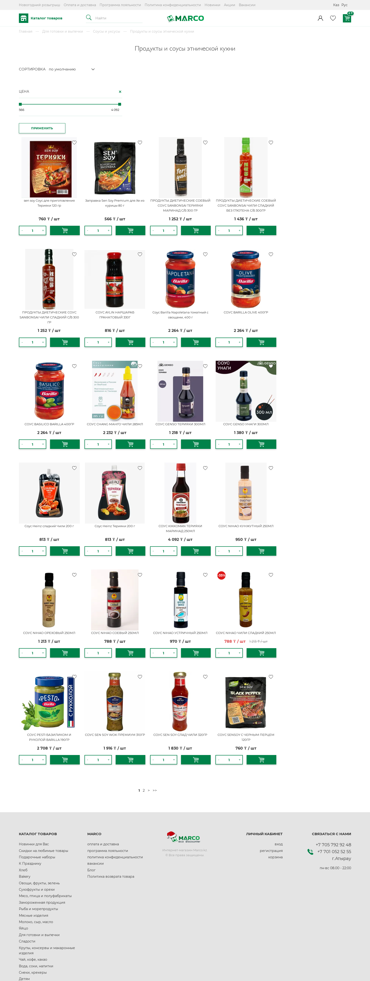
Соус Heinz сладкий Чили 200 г (132, 463)
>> (234, 727)
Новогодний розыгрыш (39, 5)
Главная (25, 31)
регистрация (271, 788)
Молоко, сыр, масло (36, 859)
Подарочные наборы (37, 794)
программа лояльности (107, 788)
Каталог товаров (40, 18)
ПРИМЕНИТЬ (35, 126)
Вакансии (247, 5)
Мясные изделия (33, 853)
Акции (229, 5)
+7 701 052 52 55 (334, 789)
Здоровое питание (35, 936)
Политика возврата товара (110, 814)
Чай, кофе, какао (33, 897)
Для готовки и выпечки (62, 31)
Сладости (27, 879)
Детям (24, 916)
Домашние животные (38, 949)
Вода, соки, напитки (36, 903)
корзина (275, 794)
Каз (336, 5)
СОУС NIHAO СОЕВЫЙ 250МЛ (195, 567)
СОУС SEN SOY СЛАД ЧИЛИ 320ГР (259, 672)
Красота (26, 942)
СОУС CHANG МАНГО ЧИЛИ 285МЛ (196, 363)
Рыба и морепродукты (38, 846)
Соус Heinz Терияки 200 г (195, 463)
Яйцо (23, 866)
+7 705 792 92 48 (333, 782)
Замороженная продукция (42, 840)
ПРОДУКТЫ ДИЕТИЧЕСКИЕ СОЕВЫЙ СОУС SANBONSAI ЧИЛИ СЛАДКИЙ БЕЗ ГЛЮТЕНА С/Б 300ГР (322, 149)
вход (279, 781)
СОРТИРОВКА (32, 69)
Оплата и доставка (80, 5)
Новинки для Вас (34, 781)
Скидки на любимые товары (43, 788)
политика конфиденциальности (115, 794)
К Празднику (30, 801)
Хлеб (23, 807)
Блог (91, 807)
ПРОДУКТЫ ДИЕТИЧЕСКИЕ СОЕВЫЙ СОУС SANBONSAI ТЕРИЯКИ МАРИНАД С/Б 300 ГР (258, 149)
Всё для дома (30, 923)
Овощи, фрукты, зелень (39, 820)
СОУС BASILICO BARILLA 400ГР (132, 363)
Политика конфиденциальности (173, 5)
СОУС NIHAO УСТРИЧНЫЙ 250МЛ (258, 567)
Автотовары (29, 929)
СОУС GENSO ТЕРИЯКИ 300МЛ (259, 363)
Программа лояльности (120, 5)
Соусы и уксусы (106, 31)
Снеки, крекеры (33, 910)
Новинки (212, 5)
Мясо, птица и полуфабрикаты (45, 833)
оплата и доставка (103, 781)
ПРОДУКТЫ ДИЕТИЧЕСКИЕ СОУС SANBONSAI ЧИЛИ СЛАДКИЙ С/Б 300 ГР (132, 259)
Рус (344, 5)
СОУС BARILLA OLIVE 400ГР (322, 254)
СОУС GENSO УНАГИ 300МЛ (322, 363)
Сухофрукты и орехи (37, 827)
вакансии (95, 801)
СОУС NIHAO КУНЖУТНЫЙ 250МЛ (321, 463)
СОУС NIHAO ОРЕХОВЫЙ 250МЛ (132, 567)
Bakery (24, 814)
